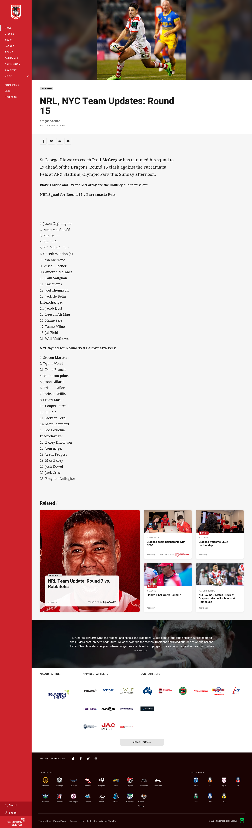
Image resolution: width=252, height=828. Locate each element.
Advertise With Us (107, 821)
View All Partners (142, 742)
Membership (12, 84)
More (17, 76)
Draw (8, 40)
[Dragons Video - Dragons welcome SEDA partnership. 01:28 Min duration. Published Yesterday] (220, 534)
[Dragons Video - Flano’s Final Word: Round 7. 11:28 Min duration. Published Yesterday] (168, 587)
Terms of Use (44, 821)
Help (82, 821)
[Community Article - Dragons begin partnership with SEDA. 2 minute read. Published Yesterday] (168, 534)
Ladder (10, 46)
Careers (73, 821)
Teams (9, 52)
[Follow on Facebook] (80, 758)
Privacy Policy (59, 821)
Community (13, 64)
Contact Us (91, 821)
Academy (11, 70)
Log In (11, 812)
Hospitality (11, 96)
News (8, 28)
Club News (46, 89)
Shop (7, 90)
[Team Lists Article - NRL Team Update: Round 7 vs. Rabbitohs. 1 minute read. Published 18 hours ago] (90, 561)
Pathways (11, 58)
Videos (9, 34)
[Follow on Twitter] (88, 758)
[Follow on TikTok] (73, 758)
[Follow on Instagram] (96, 758)
